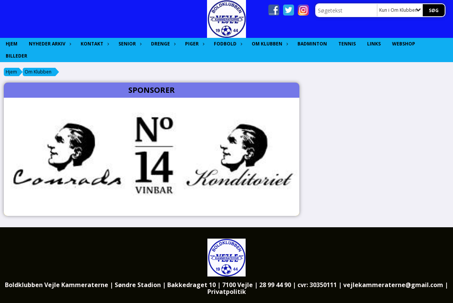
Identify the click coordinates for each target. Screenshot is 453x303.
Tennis (347, 44)
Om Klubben (269, 44)
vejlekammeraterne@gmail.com (393, 285)
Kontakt (94, 44)
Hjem (11, 44)
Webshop (403, 44)
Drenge (162, 44)
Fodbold (227, 44)
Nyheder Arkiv (49, 44)
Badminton (312, 44)
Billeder (16, 56)
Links (374, 44)
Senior (129, 44)
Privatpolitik (226, 291)
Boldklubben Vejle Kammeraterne (56, 285)
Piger (193, 44)
